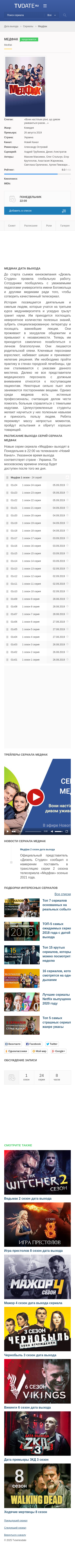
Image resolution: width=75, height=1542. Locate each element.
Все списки (63, 894)
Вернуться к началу (15, 1535)
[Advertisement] (36, 247)
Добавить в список (20, 210)
